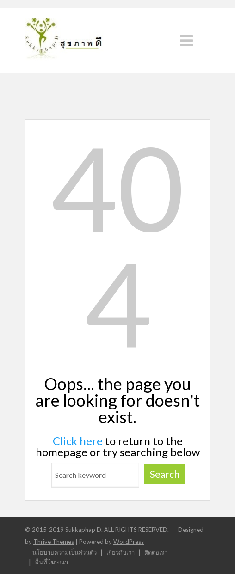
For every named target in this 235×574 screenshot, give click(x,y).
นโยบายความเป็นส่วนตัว (64, 552)
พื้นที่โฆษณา (51, 562)
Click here (78, 440)
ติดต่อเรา (155, 552)
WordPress (128, 541)
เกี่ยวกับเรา (120, 552)
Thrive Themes (53, 541)
